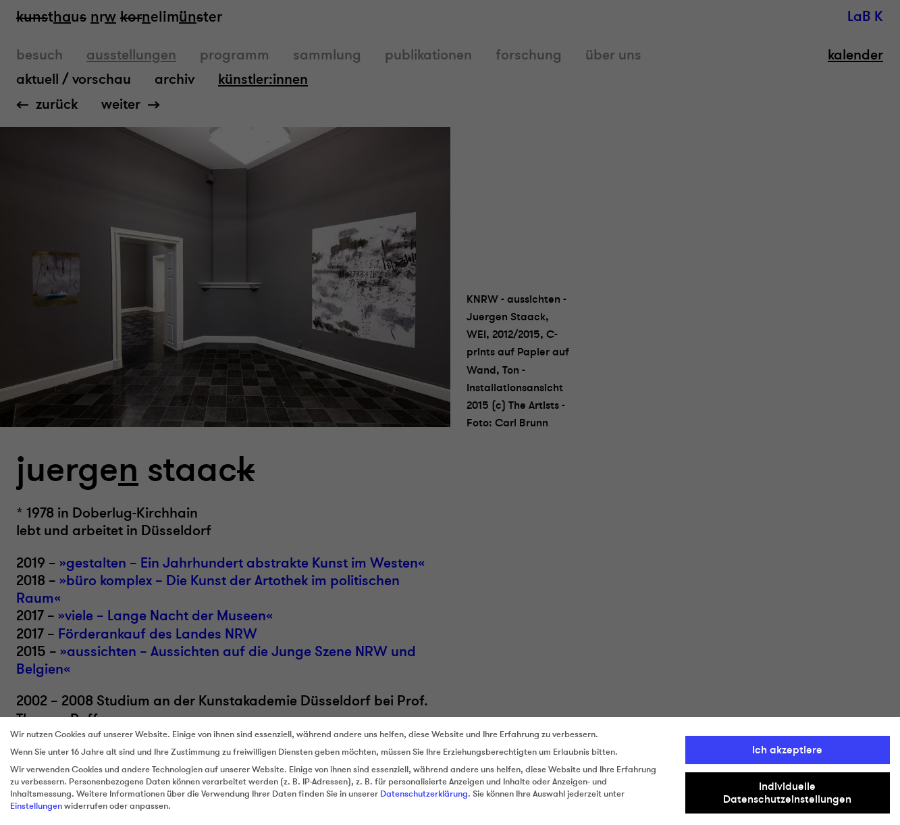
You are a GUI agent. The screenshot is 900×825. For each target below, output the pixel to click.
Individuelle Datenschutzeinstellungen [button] (787, 792)
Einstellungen (36, 806)
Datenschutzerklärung (424, 794)
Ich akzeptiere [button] (787, 750)
